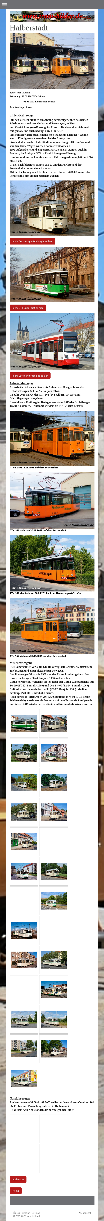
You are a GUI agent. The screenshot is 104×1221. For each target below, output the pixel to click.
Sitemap (36, 1212)
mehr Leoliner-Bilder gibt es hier (30, 375)
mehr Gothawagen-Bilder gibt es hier (32, 241)
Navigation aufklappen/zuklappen (52, 4)
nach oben (18, 1179)
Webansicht (85, 1212)
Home (15, 1190)
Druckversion (22, 1212)
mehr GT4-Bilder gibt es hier (27, 307)
